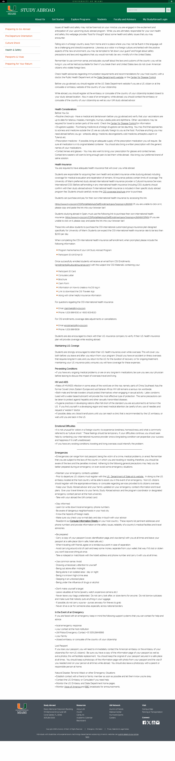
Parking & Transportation (152, 732)
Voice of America (72, 707)
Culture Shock (12, 63)
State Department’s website (110, 97)
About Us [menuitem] (40, 19)
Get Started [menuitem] (58, 19)
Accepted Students (31, 29)
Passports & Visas (14, 77)
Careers (112, 738)
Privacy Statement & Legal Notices (118, 749)
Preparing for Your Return (18, 84)
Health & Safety (49, 29)
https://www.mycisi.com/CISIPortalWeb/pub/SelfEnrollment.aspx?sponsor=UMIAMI (93, 224)
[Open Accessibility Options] (3, 1)
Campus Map (147, 729)
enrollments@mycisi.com (76, 345)
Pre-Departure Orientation (18, 56)
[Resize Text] (163, 27)
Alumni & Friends (116, 729)
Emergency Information (94, 749)
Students (16, 29)
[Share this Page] (169, 27)
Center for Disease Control (143, 97)
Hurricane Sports (116, 735)
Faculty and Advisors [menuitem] (125, 19)
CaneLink (80, 735)
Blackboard (81, 741)
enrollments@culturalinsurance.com (73, 285)
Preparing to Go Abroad (17, 49)
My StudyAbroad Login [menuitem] (155, 19)
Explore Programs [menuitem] (80, 19)
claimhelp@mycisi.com (74, 328)
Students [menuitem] (102, 19)
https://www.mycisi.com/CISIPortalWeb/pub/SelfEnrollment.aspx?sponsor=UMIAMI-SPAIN (107, 237)
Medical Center (115, 732)
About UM (81, 729)
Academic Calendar (85, 738)
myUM (79, 732)
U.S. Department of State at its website (125, 496)
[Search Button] (168, 10)
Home (5, 29)
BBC (87, 707)
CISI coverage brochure (114, 212)
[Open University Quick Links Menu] (171, 1)
